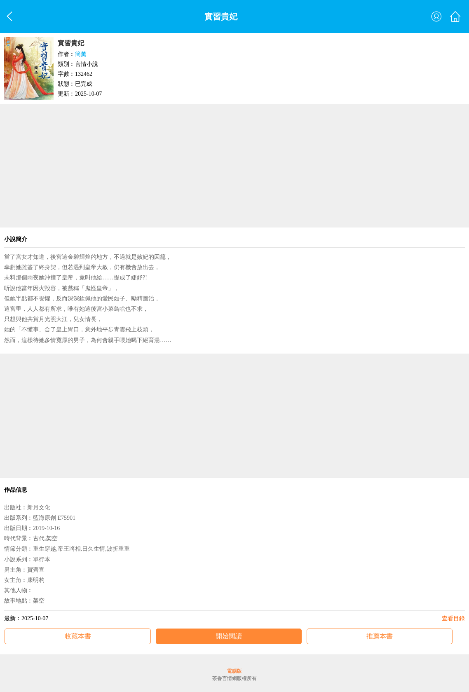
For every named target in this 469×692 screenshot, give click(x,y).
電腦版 (234, 671)
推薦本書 (379, 636)
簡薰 (81, 54)
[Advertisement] (234, 165)
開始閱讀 (229, 636)
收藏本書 (78, 636)
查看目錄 (453, 618)
